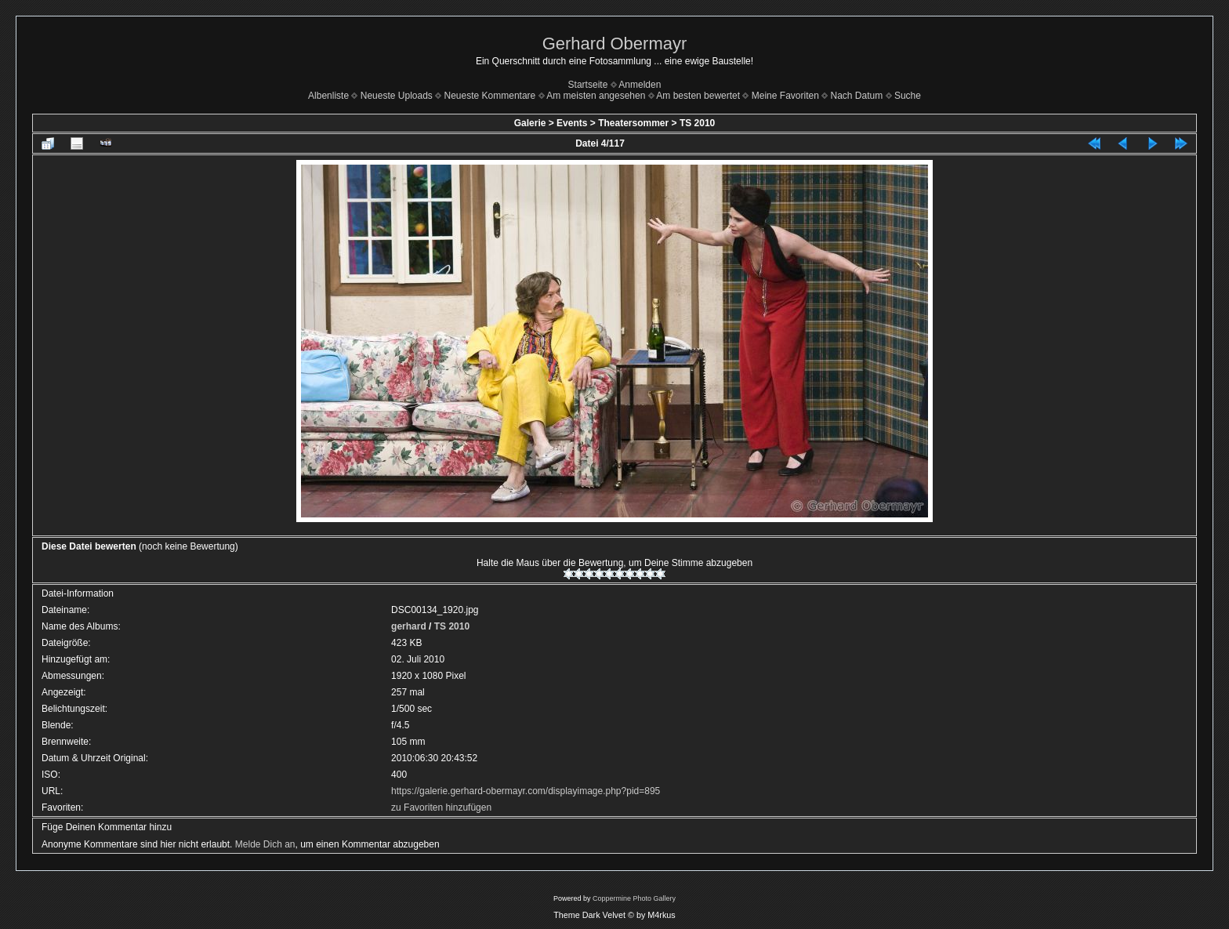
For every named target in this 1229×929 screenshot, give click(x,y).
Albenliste (328, 95)
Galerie (530, 123)
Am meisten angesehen (595, 95)
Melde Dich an (265, 844)
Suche (907, 95)
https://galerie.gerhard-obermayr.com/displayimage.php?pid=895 (525, 791)
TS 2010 (697, 123)
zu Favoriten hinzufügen (441, 807)
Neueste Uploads (397, 95)
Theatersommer (633, 123)
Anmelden (639, 84)
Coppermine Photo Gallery (634, 898)
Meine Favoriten (785, 95)
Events (571, 123)
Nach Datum (857, 95)
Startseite (588, 84)
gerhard (408, 626)
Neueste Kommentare (490, 95)
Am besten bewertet (698, 95)
